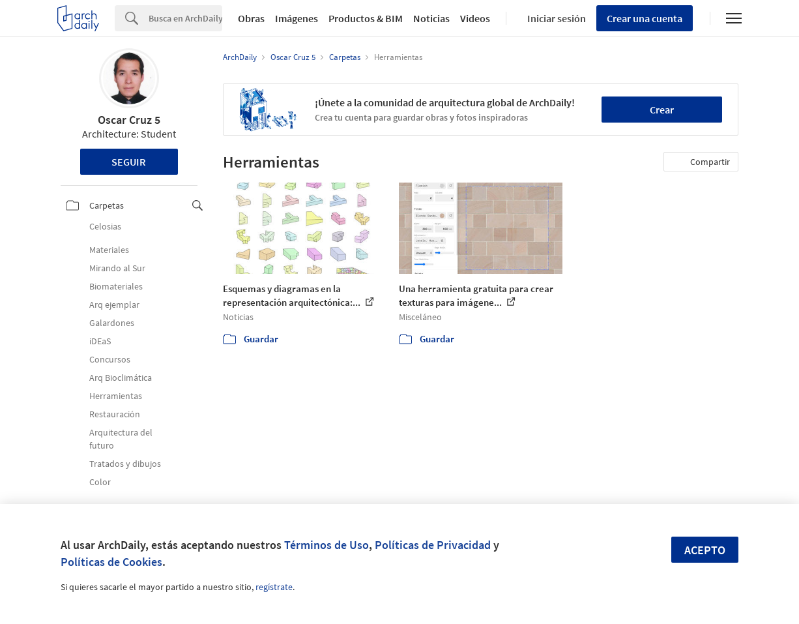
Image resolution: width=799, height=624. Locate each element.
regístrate (274, 587)
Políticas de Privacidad (433, 544)
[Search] (185, 18)
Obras (251, 18)
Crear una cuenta (644, 18)
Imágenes (296, 18)
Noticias (431, 18)
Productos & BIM (365, 18)
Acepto (704, 549)
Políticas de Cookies (111, 561)
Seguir (128, 161)
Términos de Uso (326, 544)
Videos (475, 18)
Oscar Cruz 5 (129, 119)
